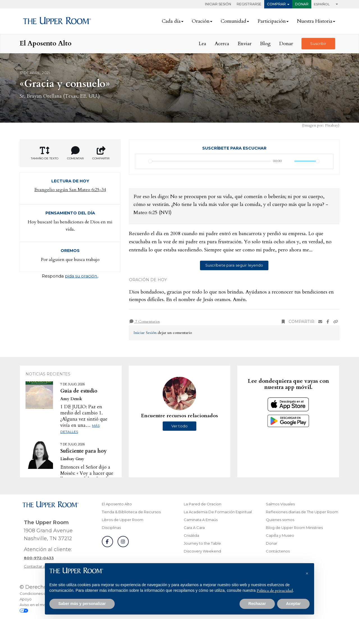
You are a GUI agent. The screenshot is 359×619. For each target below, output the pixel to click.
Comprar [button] (276, 4)
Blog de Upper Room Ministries (294, 527)
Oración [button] (201, 21)
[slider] (209, 161)
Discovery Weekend (202, 551)
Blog (265, 43)
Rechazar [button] (257, 603)
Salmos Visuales (280, 504)
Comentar (75, 153)
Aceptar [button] (293, 603)
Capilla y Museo (280, 535)
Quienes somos (280, 519)
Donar (302, 4)
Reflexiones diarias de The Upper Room (302, 512)
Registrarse (249, 4)
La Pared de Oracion (202, 504)
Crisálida (191, 535)
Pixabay (331, 125)
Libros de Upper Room (122, 519)
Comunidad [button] (233, 21)
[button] (306, 572)
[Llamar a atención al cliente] (39, 558)
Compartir (100, 153)
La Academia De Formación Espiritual (218, 512)
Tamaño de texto (44, 153)
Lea (202, 43)
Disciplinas (111, 527)
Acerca (222, 43)
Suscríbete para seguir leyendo (234, 265)
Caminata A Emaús (201, 519)
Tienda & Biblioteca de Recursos (131, 512)
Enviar (245, 43)
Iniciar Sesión (218, 4)
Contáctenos (278, 551)
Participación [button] (271, 21)
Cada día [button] (171, 21)
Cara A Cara (194, 527)
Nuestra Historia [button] (314, 21)
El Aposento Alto (117, 504)
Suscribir (318, 43)
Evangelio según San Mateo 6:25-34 (70, 190)
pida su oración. (81, 276)
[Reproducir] (142, 161)
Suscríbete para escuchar (234, 148)
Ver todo (179, 426)
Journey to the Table (202, 543)
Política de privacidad (275, 590)
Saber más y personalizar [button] (82, 603)
